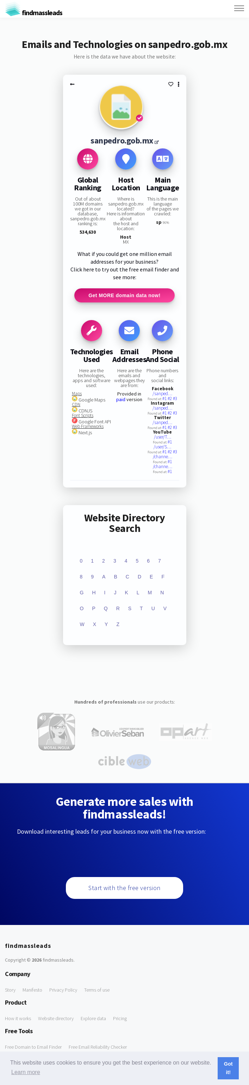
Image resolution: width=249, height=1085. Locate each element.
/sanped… (162, 394)
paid (120, 399)
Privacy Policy (63, 990)
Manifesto (32, 990)
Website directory (56, 1018)
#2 (170, 398)
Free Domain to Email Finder (33, 1047)
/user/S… (162, 447)
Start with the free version (124, 888)
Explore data (93, 1018)
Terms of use (97, 990)
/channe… (162, 457)
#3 (175, 398)
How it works (18, 1018)
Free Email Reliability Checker (98, 1047)
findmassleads (33, 12)
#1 (165, 398)
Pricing (120, 1018)
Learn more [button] (25, 1072)
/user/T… (162, 437)
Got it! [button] (228, 1068)
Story (10, 990)
